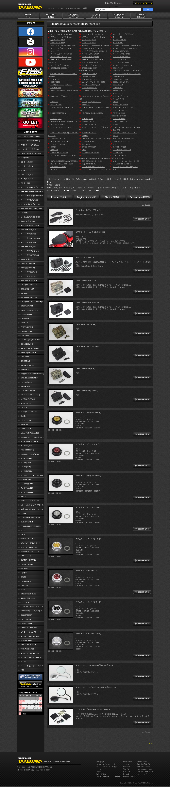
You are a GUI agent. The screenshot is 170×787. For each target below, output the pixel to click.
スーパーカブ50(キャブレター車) (32, 187)
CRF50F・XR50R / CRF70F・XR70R (28, 310)
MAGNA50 (24, 323)
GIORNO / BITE (26, 480)
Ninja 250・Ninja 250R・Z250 (30, 636)
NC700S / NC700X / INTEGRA (30, 653)
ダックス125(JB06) (27, 175)
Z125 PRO (24, 513)
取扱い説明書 (101, 774)
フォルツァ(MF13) (27, 492)
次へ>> (147, 205)
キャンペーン (127, 771)
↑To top (150, 743)
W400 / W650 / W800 (27, 649)
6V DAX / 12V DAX (27, 327)
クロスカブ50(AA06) (27, 221)
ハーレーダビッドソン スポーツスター (30, 666)
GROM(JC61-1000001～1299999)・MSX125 (30, 302)
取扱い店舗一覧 (110, 3)
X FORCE (24, 408)
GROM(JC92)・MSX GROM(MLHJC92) (25, 289)
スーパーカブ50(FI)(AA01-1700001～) (30, 192)
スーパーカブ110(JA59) (28, 247)
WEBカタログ (127, 762)
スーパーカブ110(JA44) (28, 242)
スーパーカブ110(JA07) (28, 230)
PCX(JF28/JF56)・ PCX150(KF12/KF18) (24, 458)
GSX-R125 (24, 568)
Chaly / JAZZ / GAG (27, 331)
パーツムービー (128, 764)
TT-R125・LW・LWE (28, 539)
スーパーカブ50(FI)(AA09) (29, 200)
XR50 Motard (25, 357)
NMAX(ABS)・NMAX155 (29, 412)
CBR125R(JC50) (26, 556)
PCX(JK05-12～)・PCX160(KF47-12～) (30, 437)
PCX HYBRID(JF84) (27, 450)
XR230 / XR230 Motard (59, 153)
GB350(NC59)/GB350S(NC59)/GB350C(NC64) (32, 611)
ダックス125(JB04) (27, 179)
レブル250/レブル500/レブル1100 (32, 607)
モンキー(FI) (25, 158)
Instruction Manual (129, 776)
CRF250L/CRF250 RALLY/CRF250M (24, 624)
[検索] (118, 9)
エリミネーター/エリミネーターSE (30, 632)
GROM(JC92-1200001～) (28, 285)
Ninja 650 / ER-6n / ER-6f (28, 645)
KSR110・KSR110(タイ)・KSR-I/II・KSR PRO (29, 518)
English (119, 3)
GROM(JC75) (25, 293)
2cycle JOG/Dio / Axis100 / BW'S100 (32, 509)
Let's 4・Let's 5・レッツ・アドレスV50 (30, 505)
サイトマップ (142, 774)
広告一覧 (126, 769)
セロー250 (24, 585)
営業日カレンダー (143, 767)
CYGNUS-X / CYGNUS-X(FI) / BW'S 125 (28, 395)
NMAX (23, 416)
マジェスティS (26, 403)
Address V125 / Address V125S (30, 433)
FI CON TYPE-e (142, 762)
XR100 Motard (25, 361)
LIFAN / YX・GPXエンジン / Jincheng (28, 543)
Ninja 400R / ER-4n (26, 640)
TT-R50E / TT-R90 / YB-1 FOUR (30, 526)
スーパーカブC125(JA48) (29, 272)
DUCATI (23, 662)
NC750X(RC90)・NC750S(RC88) (31, 657)
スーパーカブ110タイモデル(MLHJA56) (28, 251)
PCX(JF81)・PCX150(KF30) (30, 454)
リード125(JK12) (26, 471)
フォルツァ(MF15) (27, 488)
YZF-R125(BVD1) (26, 382)
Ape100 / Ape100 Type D (28, 352)
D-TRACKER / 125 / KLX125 (30, 552)
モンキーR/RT (25, 183)
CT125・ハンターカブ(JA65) (30, 136)
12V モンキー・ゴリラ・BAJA (31, 153)
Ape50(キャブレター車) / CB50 (31, 340)
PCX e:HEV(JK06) (26, 446)
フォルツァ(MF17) (27, 484)
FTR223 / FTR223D (27, 564)
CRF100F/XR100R (26, 314)
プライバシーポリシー (145, 771)
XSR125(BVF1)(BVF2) (28, 391)
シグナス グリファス (28, 399)
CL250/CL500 (25, 602)
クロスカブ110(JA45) (28, 264)
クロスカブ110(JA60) (28, 268)
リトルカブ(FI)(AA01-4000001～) (31, 217)
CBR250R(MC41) (26, 615)
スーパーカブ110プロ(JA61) (30, 255)
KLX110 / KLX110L (27, 522)
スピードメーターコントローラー (108, 776)
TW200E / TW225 (26, 581)
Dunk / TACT (25, 369)
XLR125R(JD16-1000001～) (29, 547)
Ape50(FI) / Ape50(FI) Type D (29, 348)
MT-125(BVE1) (25, 386)
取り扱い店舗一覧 (143, 764)
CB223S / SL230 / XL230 (28, 594)
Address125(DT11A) (27, 429)
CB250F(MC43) (25, 619)
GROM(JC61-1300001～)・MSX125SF (27, 298)
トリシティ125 (26, 420)
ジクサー (24, 573)
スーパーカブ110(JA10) (28, 234)
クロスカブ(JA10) (26, 259)
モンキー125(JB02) (27, 170)
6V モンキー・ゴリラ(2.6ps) (30, 149)
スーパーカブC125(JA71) (29, 280)
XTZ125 (23, 530)
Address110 (24, 424)
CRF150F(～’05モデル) (28, 560)
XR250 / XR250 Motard (28, 598)
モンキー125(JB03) (27, 166)
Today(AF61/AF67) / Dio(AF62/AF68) (32, 374)
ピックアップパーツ (103, 769)
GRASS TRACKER (89, 147)
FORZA (23, 496)
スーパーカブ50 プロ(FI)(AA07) (31, 208)
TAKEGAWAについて (144, 769)
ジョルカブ (24, 213)
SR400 (23, 590)
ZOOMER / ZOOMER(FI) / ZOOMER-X (27, 378)
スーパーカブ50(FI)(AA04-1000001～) (30, 196)
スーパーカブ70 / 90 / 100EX (30, 225)
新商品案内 (100, 762)
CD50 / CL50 (25, 336)
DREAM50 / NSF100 (27, 365)
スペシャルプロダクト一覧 (105, 764)
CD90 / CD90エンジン (28, 344)
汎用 (22, 670)
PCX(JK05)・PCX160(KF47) (30, 441)
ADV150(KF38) (25, 467)
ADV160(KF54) (25, 463)
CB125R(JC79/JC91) (27, 306)
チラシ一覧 (126, 767)
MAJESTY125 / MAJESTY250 (30, 501)
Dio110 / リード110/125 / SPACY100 (32, 475)
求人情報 (126, 774)
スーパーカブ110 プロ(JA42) (30, 238)
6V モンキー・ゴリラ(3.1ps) (30, 145)
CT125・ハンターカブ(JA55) (30, 141)
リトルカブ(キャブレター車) (30, 204)
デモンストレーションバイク (106, 767)
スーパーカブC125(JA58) (29, 276)
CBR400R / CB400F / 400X (29, 628)
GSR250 (23, 577)
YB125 (23, 535)
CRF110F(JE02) (25, 319)
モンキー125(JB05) (27, 162)
